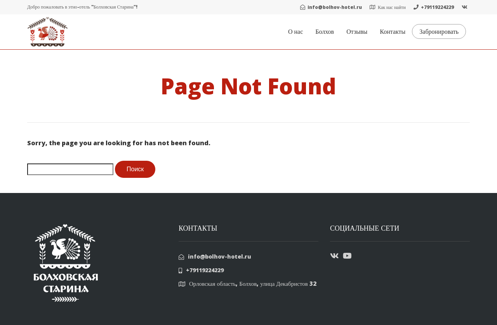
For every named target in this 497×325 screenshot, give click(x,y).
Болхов (324, 31)
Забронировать (439, 31)
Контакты (392, 31)
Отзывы (356, 31)
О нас (295, 31)
